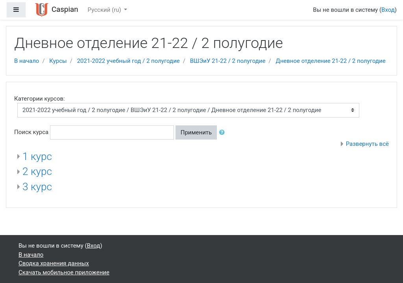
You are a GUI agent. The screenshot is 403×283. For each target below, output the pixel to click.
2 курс (37, 171)
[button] (223, 133)
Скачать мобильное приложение (63, 272)
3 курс (37, 187)
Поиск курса (31, 132)
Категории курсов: (39, 98)
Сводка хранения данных (53, 263)
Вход (388, 9)
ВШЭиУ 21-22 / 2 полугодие (228, 60)
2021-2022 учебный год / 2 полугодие (128, 60)
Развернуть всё (367, 143)
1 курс (37, 156)
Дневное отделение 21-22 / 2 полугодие (330, 60)
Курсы (58, 60)
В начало (26, 60)
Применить (196, 132)
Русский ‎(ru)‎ (105, 9)
